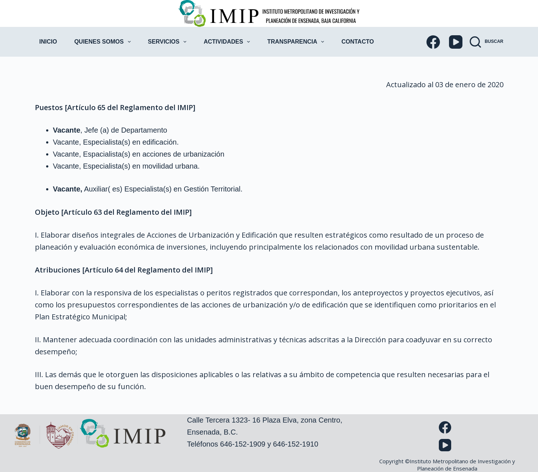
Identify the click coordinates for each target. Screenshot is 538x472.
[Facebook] (433, 42)
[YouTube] (455, 42)
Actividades (228, 41)
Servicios (168, 41)
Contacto (357, 42)
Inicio (48, 42)
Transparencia (297, 41)
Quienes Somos (103, 41)
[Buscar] (486, 42)
